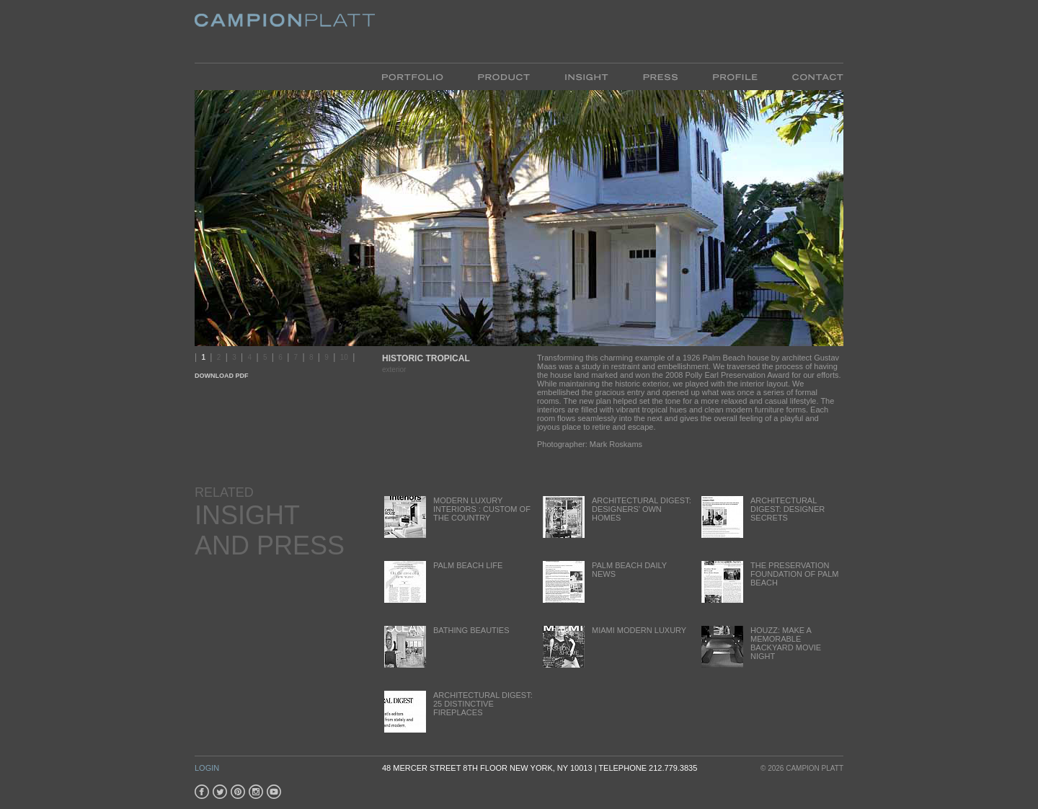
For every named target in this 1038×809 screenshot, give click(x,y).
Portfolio (421, 76)
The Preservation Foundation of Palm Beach (768, 581)
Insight (586, 76)
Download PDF (222, 375)
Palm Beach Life (442, 581)
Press (660, 76)
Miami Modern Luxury (613, 646)
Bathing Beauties (446, 646)
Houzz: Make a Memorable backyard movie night (760, 646)
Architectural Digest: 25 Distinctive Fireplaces (457, 711)
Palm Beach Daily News (604, 581)
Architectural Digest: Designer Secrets (762, 516)
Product (504, 76)
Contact (809, 76)
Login (207, 768)
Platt (285, 31)
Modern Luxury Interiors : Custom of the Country (456, 516)
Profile (735, 76)
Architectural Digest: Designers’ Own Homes (616, 516)
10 (344, 357)
